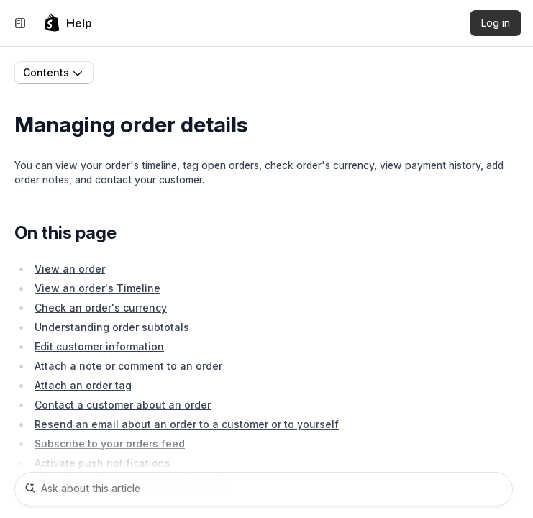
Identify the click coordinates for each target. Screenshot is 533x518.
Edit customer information (99, 346)
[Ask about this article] (263, 489)
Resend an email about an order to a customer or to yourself (187, 424)
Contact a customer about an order (123, 405)
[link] (67, 23)
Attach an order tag (83, 385)
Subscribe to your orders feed (110, 443)
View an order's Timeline (97, 288)
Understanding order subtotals (112, 327)
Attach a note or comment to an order (128, 366)
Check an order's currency (101, 307)
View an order (70, 269)
